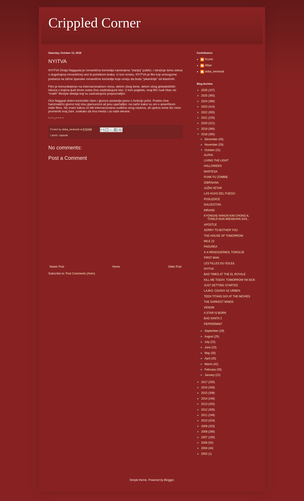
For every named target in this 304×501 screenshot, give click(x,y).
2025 (204, 95)
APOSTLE (210, 224)
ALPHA (208, 155)
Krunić (209, 59)
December (211, 139)
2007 (204, 437)
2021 (204, 117)
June (208, 347)
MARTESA (211, 171)
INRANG (209, 210)
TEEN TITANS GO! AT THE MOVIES (227, 296)
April (208, 358)
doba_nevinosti (214, 71)
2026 (204, 90)
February (211, 369)
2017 (204, 382)
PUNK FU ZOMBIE (216, 177)
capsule (63, 135)
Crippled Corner (94, 22)
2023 (204, 106)
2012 (204, 409)
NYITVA (209, 268)
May (208, 353)
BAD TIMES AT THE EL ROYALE (225, 274)
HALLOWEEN (213, 166)
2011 (204, 415)
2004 (204, 448)
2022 (204, 112)
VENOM (209, 307)
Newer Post (56, 266)
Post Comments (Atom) (80, 273)
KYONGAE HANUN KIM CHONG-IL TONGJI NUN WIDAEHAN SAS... (226, 217)
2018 (204, 134)
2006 (204, 442)
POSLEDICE (212, 199)
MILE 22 (209, 241)
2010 (204, 420)
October (210, 150)
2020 (204, 123)
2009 (204, 426)
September (212, 331)
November (211, 144)
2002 (204, 453)
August (209, 336)
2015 (204, 393)
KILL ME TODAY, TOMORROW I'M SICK (229, 280)
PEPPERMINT (213, 324)
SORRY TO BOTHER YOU (221, 230)
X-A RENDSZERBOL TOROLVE (224, 252)
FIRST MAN (211, 257)
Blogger (169, 480)
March (209, 364)
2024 (204, 101)
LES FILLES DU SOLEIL (219, 263)
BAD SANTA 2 (213, 318)
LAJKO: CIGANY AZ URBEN (222, 290)
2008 (204, 431)
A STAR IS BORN (215, 313)
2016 (204, 387)
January (210, 375)
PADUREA (210, 246)
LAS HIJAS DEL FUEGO (219, 193)
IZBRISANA (211, 182)
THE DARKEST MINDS (219, 301)
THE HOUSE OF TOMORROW (223, 235)
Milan (208, 65)
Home (116, 266)
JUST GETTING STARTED (221, 285)
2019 (204, 129)
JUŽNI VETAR (213, 188)
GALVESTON (212, 204)
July (207, 342)
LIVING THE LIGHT (216, 160)
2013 (204, 404)
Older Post (174, 266)
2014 (204, 398)
